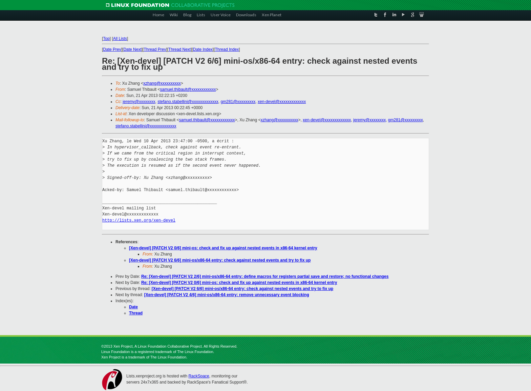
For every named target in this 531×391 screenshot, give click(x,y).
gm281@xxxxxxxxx (237, 101)
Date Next (132, 49)
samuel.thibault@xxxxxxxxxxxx (188, 89)
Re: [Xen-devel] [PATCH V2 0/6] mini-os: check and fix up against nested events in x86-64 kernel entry (239, 282)
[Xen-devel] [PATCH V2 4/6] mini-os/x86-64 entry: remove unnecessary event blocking (226, 294)
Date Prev (112, 49)
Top (106, 38)
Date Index (203, 49)
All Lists (120, 38)
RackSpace (198, 376)
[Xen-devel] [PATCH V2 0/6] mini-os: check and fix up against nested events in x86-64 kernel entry (223, 248)
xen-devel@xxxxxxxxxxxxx (282, 101)
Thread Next (179, 49)
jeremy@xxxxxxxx (139, 101)
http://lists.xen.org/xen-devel (138, 220)
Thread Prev (155, 49)
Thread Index (227, 49)
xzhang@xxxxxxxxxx (162, 83)
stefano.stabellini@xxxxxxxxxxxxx (187, 101)
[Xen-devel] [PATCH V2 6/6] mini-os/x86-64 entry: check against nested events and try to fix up (220, 260)
